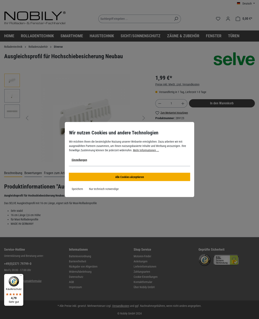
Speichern (77, 189)
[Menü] (20, 276)
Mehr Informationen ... (146, 150)
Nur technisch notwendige (104, 189)
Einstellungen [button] (79, 160)
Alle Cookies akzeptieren (129, 177)
